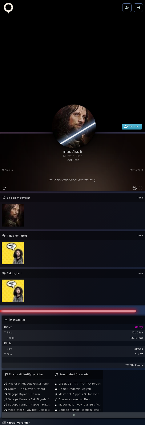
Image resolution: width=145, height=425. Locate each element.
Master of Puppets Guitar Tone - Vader (27, 353)
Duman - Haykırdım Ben (72, 369)
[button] (73, 385)
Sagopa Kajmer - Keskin (22, 364)
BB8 (41, 419)
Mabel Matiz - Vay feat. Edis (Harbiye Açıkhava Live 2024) (27, 380)
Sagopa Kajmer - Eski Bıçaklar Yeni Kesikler (27, 369)
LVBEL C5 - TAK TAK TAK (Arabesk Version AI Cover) (78, 353)
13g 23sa (137, 302)
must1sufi (36, 405)
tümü (140, 168)
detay (139, 297)
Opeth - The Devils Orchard (24, 359)
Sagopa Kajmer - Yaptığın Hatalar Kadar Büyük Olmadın (27, 374)
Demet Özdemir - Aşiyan (73, 359)
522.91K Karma (134, 335)
